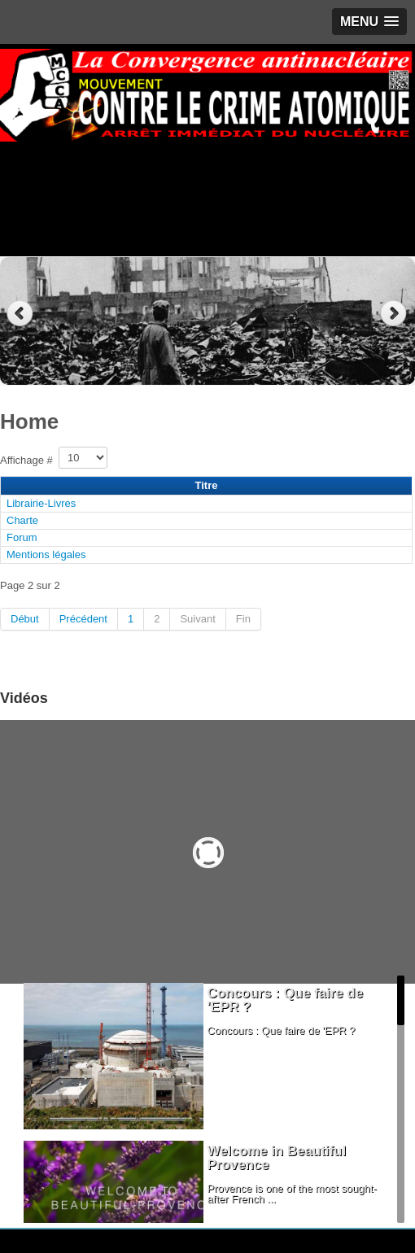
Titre (206, 485)
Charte (22, 520)
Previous (20, 313)
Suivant (197, 619)
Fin (243, 619)
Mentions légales (46, 554)
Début (25, 619)
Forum (22, 537)
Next (395, 313)
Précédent (83, 619)
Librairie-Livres (41, 503)
